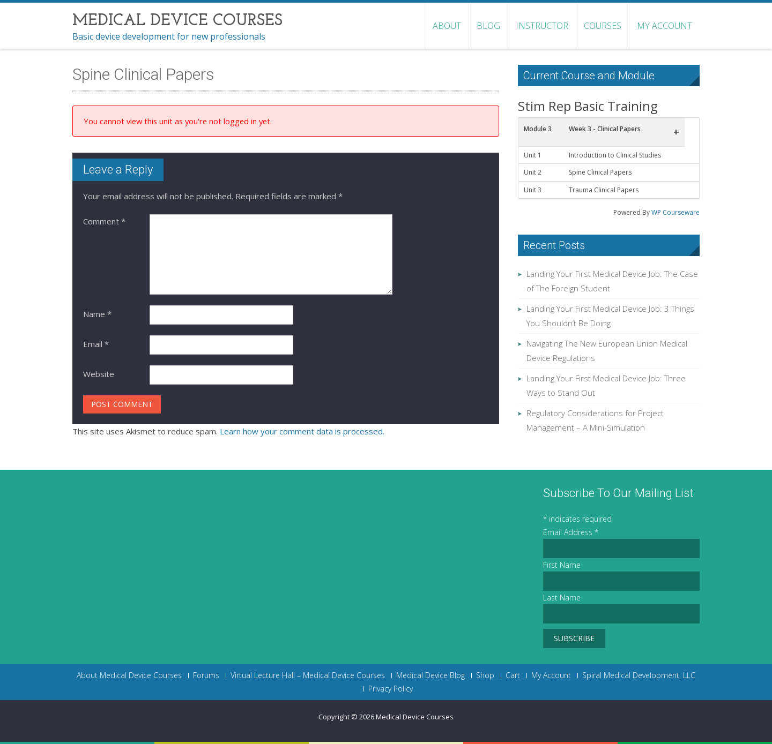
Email (96, 344)
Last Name (562, 597)
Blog (488, 26)
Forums (206, 675)
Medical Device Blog (430, 675)
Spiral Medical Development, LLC (638, 675)
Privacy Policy (390, 689)
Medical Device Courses (415, 717)
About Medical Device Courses (129, 675)
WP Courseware (675, 212)
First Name (562, 565)
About (447, 26)
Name (97, 314)
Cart (513, 675)
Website (98, 374)
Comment (104, 221)
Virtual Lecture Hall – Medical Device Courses (308, 675)
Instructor (542, 26)
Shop (485, 675)
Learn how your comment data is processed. (302, 431)
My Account (664, 26)
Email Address (570, 532)
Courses (602, 26)
